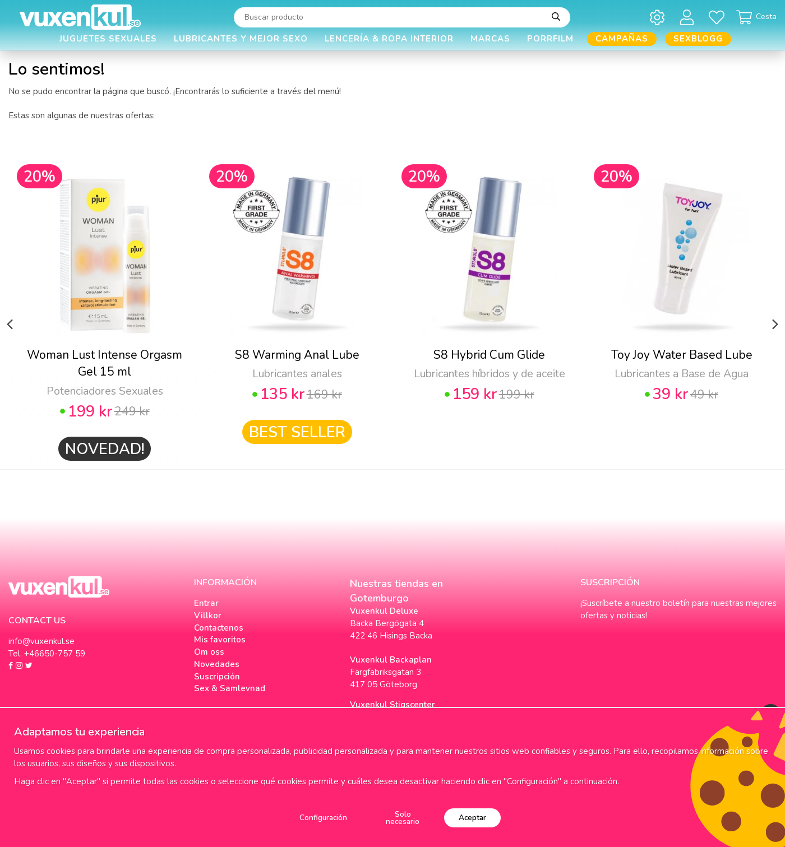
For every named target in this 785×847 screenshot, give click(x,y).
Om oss (209, 652)
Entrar (206, 603)
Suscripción (217, 676)
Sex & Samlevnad (229, 688)
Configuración (323, 817)
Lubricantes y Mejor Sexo (241, 38)
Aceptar (472, 817)
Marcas (490, 38)
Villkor (207, 615)
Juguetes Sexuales (108, 38)
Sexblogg (698, 38)
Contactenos (218, 627)
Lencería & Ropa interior (389, 38)
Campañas (621, 38)
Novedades (216, 664)
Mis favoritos (220, 639)
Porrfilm (550, 38)
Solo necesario (402, 818)
